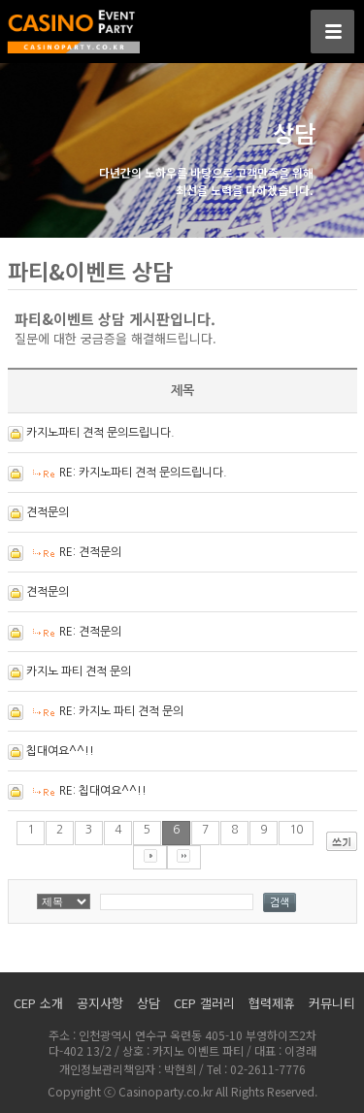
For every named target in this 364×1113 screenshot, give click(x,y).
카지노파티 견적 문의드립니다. (100, 433)
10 (296, 829)
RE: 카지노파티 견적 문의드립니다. (143, 472)
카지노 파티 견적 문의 (78, 671)
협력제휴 (271, 1003)
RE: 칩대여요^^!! (103, 791)
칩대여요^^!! (60, 751)
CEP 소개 (38, 1003)
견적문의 (47, 512)
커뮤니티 (332, 1003)
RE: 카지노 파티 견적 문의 (121, 711)
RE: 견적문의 (90, 552)
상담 (148, 1003)
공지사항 (100, 1003)
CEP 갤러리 (204, 1003)
